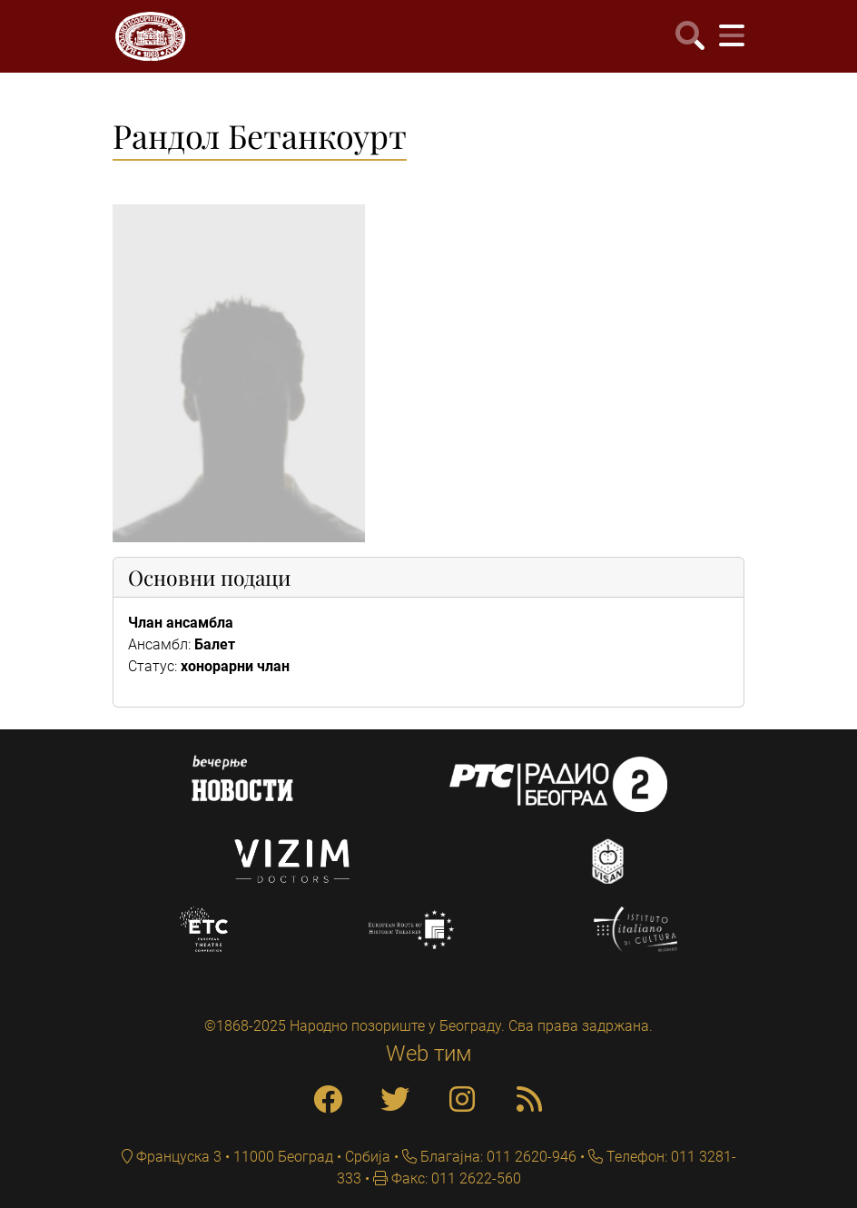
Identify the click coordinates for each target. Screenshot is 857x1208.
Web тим (429, 1053)
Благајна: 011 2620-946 (496, 1156)
